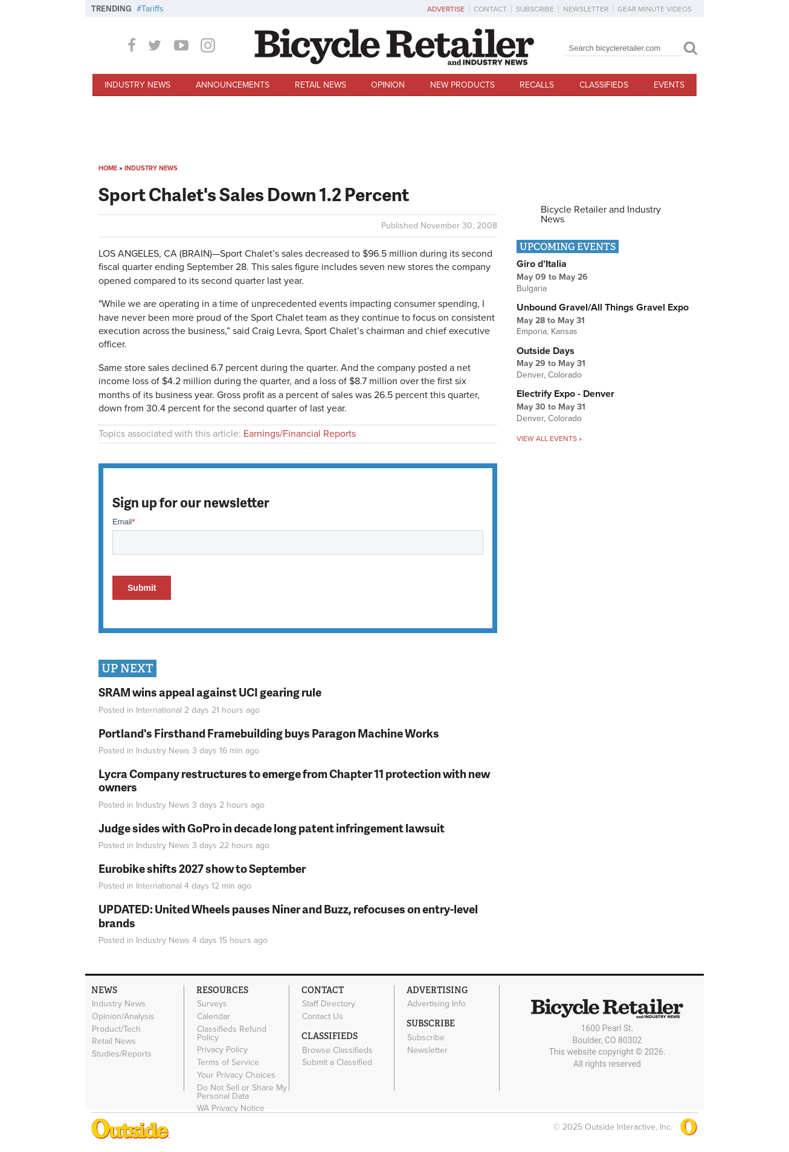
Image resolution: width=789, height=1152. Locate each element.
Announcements (232, 85)
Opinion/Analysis (123, 1016)
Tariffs (152, 9)
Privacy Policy (222, 1050)
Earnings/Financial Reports (299, 434)
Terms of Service (228, 1062)
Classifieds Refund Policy (231, 1033)
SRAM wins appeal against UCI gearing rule (209, 692)
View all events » (549, 438)
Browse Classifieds (337, 1050)
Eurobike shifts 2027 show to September (202, 868)
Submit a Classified (337, 1062)
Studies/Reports (122, 1054)
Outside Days (546, 351)
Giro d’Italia (542, 264)
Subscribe (535, 9)
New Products (462, 85)
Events (669, 85)
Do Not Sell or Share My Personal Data (242, 1092)
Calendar (213, 1016)
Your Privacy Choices (236, 1075)
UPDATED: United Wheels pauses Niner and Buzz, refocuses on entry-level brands (288, 916)
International (159, 710)
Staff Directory (328, 1004)
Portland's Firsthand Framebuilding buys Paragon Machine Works (268, 733)
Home (107, 168)
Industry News (137, 85)
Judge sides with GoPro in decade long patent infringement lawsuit (271, 828)
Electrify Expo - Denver (565, 394)
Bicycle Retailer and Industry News (601, 214)
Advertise (446, 9)
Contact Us (322, 1016)
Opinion (388, 85)
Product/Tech (116, 1029)
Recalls (537, 85)
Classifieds (603, 85)
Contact (490, 9)
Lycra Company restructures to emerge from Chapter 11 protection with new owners (294, 780)
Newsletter (585, 9)
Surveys (212, 1004)
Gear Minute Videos (654, 9)
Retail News (320, 85)
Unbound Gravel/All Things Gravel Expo (603, 307)
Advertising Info (436, 1004)
